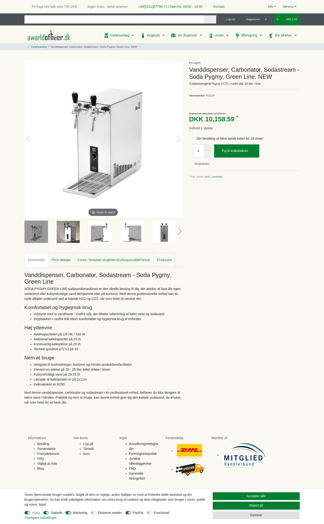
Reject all (256, 505)
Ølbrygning (249, 35)
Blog (40, 468)
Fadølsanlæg (120, 35)
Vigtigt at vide (47, 463)
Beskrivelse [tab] (36, 260)
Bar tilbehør (284, 35)
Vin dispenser (188, 35)
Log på (88, 444)
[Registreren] (250, 19)
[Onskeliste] (268, 19)
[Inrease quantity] (207, 147)
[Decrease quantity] (207, 154)
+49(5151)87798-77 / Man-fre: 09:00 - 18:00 (168, 6)
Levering (217, 176)
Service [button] (288, 6)
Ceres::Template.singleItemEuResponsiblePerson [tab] (114, 260)
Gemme (256, 515)
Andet (219, 35)
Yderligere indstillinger (40, 518)
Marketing (80, 513)
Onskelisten (200, 164)
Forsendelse (46, 449)
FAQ (40, 458)
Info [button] (270, 6)
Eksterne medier (110, 513)
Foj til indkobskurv (239, 151)
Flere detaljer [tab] (61, 260)
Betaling (43, 444)
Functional (161, 513)
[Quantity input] (198, 151)
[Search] (210, 19)
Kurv (86, 454)
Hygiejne (154, 35)
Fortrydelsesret (48, 454)
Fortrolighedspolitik (143, 454)
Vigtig (36, 513)
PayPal (138, 513)
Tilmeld (88, 449)
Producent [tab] (164, 260)
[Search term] (114, 19)
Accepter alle (256, 496)
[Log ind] (229, 19)
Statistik (56, 513)
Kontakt (216, 6)
